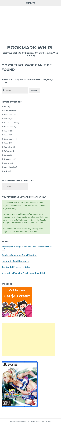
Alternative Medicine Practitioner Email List (23, 273)
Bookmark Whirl (30, 47)
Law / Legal (8, 139)
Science (7, 155)
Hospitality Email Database (15, 261)
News (6, 143)
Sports (6, 163)
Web (5, 171)
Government (8, 127)
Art (5, 107)
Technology (8, 167)
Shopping (7, 159)
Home (6, 135)
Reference (8, 151)
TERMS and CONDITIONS (36, 421)
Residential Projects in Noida (16, 267)
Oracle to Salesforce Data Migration (19, 255)
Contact (48, 421)
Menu (31, 3)
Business (7, 111)
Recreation (8, 147)
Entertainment (9, 123)
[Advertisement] (30, 24)
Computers (8, 115)
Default (7, 119)
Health (6, 131)
